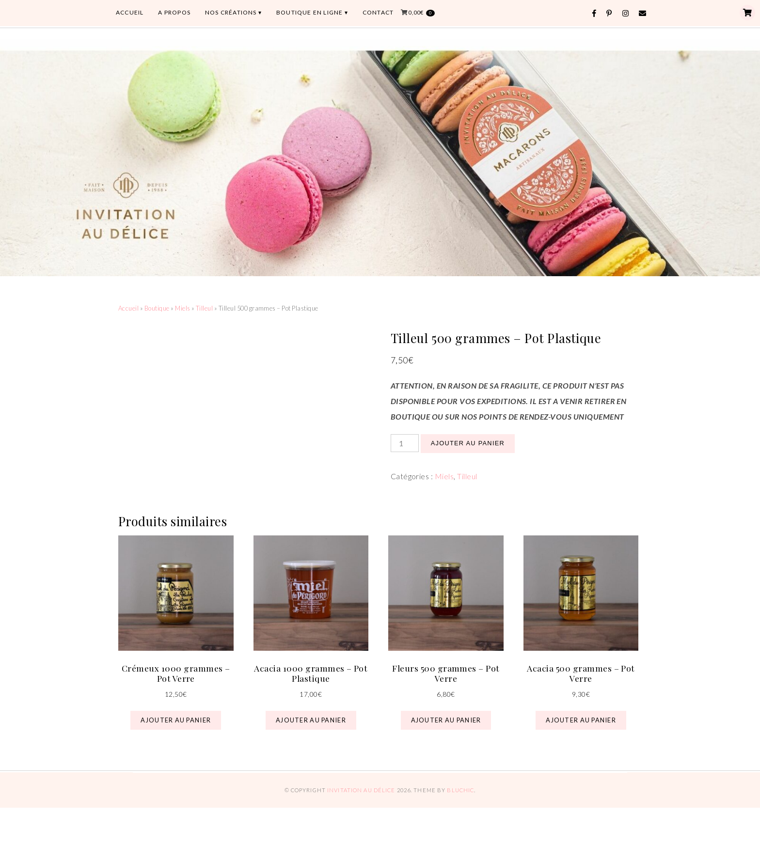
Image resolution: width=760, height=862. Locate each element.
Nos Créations (231, 12)
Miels (182, 308)
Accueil (128, 308)
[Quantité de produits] (405, 443)
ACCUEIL (129, 12)
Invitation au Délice (361, 790)
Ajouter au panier (468, 443)
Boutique (157, 308)
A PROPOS (174, 12)
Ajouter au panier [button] (176, 720)
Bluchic (460, 790)
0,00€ (421, 12)
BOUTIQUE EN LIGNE (309, 12)
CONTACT (378, 12)
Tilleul (204, 308)
